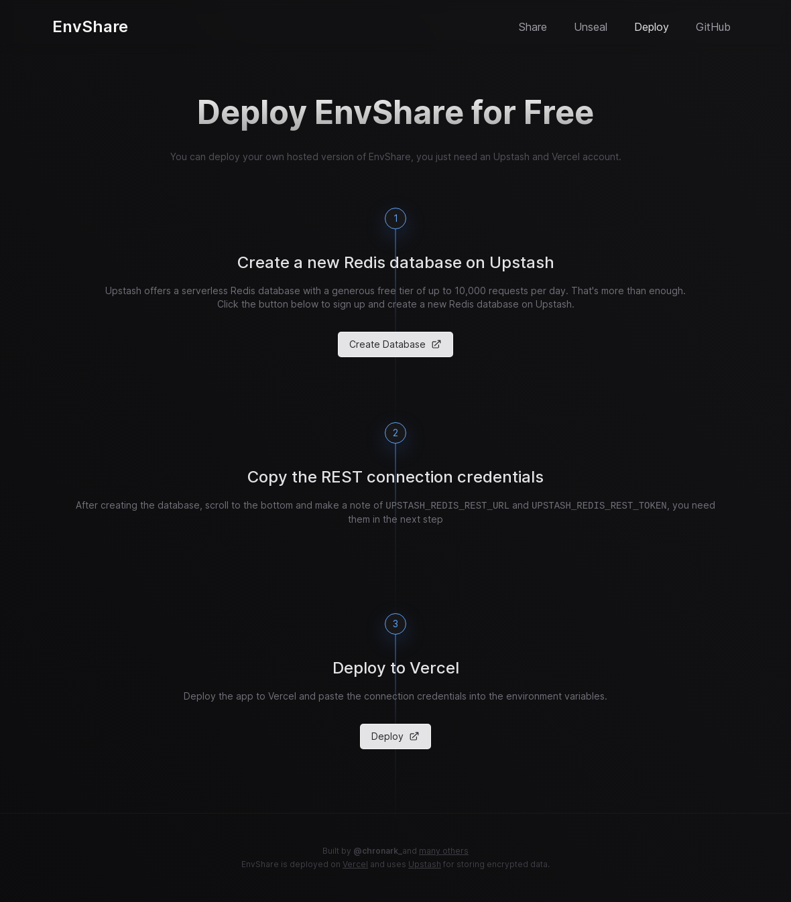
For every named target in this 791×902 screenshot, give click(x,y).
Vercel (355, 864)
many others (444, 851)
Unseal (590, 27)
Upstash (424, 864)
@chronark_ (377, 851)
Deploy (651, 27)
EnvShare (90, 26)
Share (533, 27)
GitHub (713, 27)
